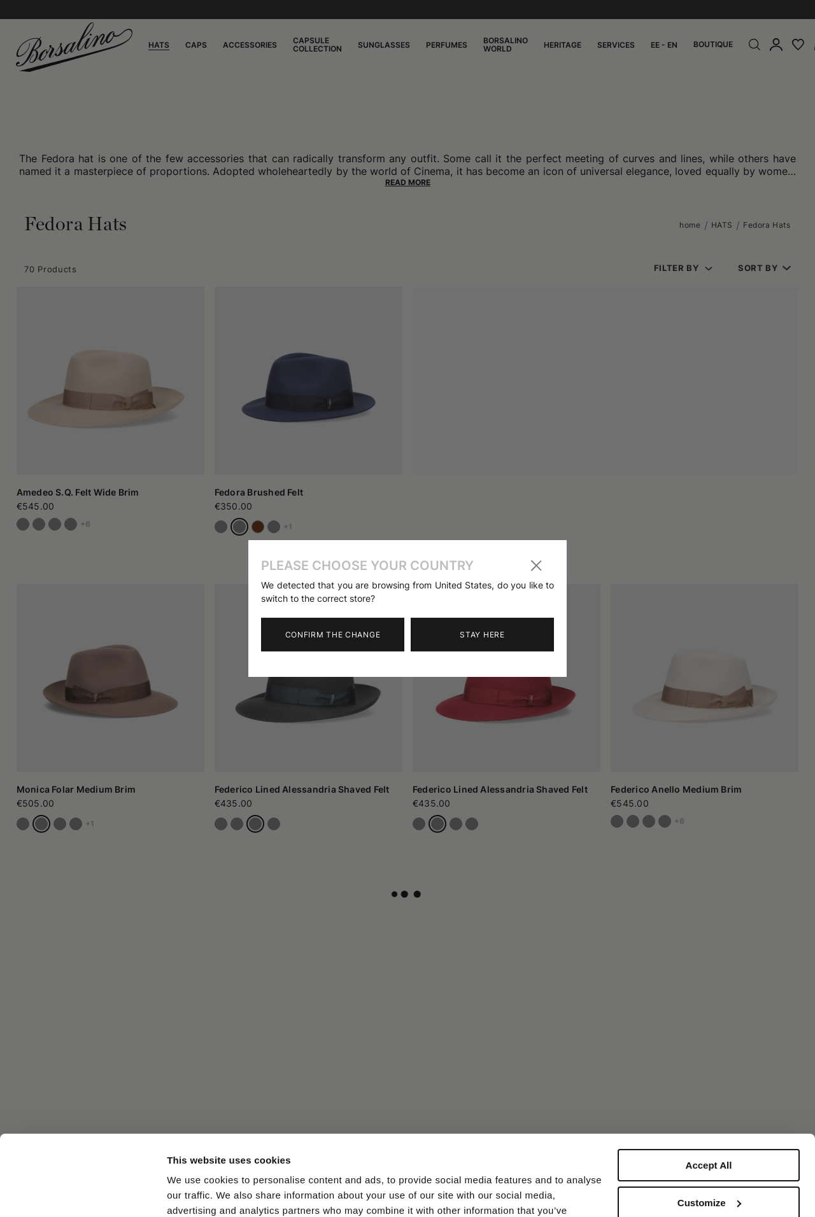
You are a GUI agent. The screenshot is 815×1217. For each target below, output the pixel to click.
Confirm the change (333, 634)
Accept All (709, 1096)
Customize (709, 1133)
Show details (196, 1191)
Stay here (482, 634)
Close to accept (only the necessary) (708, 1176)
